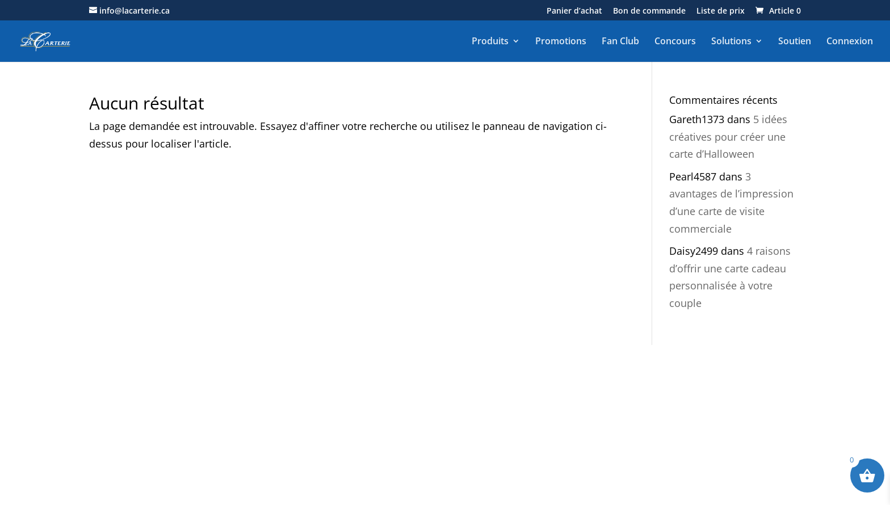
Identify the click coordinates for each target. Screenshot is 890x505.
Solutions (731, 41)
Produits (490, 41)
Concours (675, 41)
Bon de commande (649, 11)
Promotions (560, 41)
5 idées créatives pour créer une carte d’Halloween (728, 136)
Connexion (849, 41)
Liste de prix (720, 11)
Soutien (794, 41)
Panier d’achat (574, 11)
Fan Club (620, 41)
